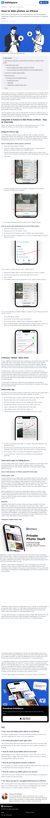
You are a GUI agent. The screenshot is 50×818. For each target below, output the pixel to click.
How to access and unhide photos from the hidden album (25, 70)
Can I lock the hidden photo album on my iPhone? (21, 731)
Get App (43, 2)
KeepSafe (10, 82)
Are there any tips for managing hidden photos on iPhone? (24, 781)
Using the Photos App (12, 65)
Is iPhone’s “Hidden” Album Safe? (15, 73)
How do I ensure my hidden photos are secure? (20, 772)
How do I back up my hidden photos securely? (20, 751)
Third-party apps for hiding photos (16, 78)
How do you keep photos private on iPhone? (19, 763)
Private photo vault (12, 80)
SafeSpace (9, 2)
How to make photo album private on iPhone (20, 67)
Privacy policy (29, 812)
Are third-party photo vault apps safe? (17, 740)
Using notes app (9, 75)
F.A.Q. (6, 88)
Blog (10, 7)
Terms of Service (6, 815)
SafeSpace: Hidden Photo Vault (16, 85)
